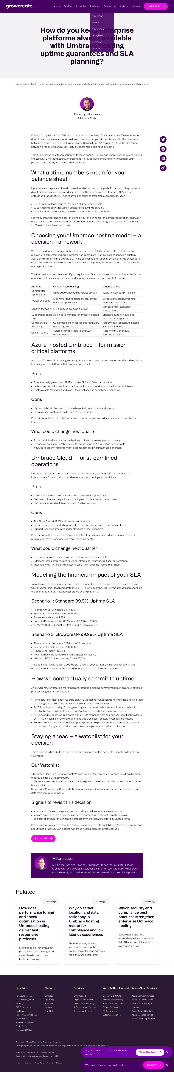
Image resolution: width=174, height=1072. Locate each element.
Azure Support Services (142, 1011)
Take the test (147, 1052)
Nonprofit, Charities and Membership (26, 1017)
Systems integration (112, 1015)
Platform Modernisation (113, 1003)
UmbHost (28, 1063)
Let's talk (154, 6)
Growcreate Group (47, 1052)
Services (79, 988)
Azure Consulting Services (143, 1018)
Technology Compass (83, 1011)
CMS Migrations (110, 1011)
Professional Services (25, 1022)
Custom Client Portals (112, 996)
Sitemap (59, 1063)
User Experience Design (84, 1003)
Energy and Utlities (24, 1030)
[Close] (167, 1052)
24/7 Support (80, 996)
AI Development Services (85, 1007)
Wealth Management (25, 999)
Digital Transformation (84, 999)
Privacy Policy (39, 1063)
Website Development (116, 988)
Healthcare (21, 1011)
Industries (22, 988)
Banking (19, 1003)
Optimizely (49, 999)
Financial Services (24, 996)
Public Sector (21, 1026)
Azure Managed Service (142, 1015)
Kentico (48, 1007)
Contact (50, 1063)
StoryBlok (49, 1011)
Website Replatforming (113, 999)
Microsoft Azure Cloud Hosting (142, 1005)
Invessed (49, 1003)
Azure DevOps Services (142, 999)
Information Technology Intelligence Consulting (99, 232)
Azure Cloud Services (144, 988)
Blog (32, 84)
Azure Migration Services (143, 996)
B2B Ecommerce (23, 1007)
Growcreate (21, 84)
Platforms (50, 988)
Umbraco (49, 996)
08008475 (56, 1056)
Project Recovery (110, 1007)
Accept (151, 1064)
